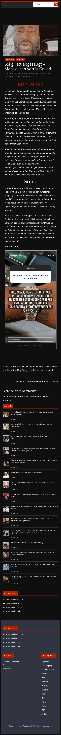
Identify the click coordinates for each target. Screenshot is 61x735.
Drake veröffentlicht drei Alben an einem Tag (26, 472)
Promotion (45, 706)
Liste (43, 694)
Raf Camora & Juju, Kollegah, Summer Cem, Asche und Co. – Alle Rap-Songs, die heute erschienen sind (30, 368)
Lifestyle (44, 690)
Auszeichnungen (47, 670)
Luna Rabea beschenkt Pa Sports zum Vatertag (27, 543)
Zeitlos (44, 714)
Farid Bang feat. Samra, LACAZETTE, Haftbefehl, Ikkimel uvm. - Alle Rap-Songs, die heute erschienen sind (33, 531)
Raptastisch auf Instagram (13, 603)
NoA (43, 698)
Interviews (45, 686)
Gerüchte (45, 682)
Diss (43, 678)
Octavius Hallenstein (27, 73)
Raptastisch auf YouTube (12, 607)
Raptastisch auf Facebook (13, 600)
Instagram (18, 76)
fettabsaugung (9, 76)
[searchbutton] (56, 4)
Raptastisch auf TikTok (11, 611)
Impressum (7, 668)
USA (43, 710)
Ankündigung (46, 666)
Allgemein (20, 59)
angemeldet (17, 396)
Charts (44, 674)
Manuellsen (26, 76)
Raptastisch (10, 59)
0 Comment (41, 73)
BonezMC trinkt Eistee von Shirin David (37, 381)
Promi (43, 702)
